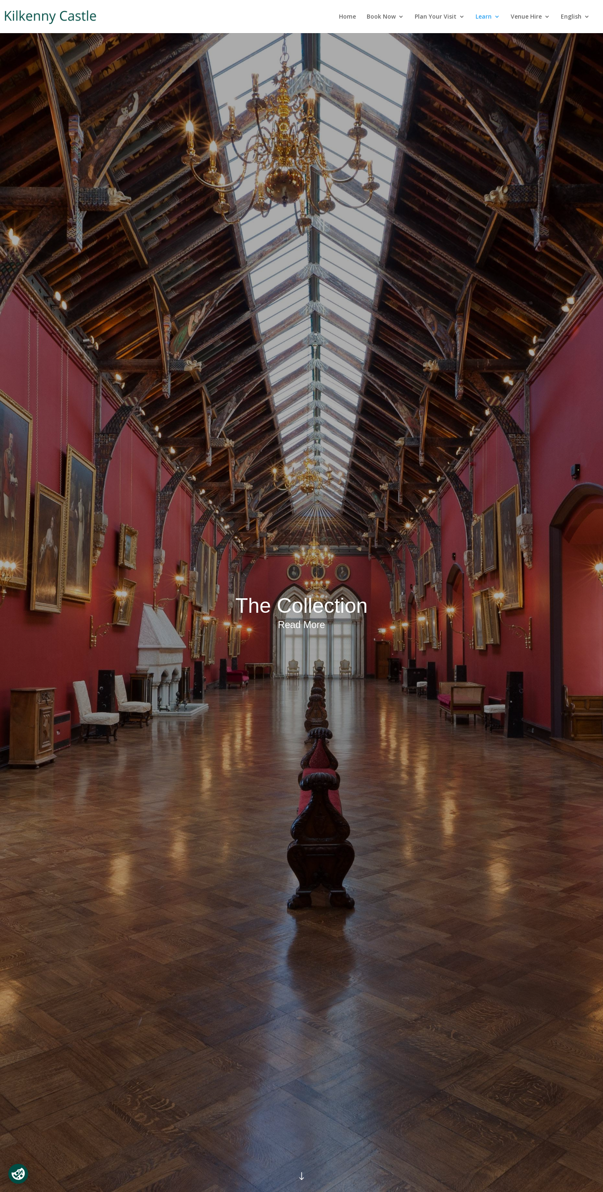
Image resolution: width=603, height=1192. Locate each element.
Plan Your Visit (435, 17)
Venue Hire (526, 17)
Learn (484, 17)
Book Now (381, 17)
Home (347, 17)
